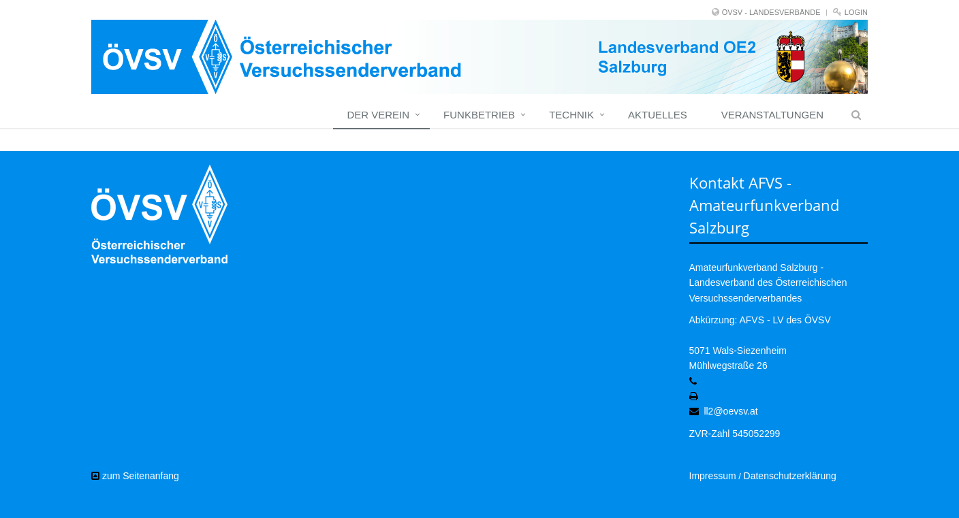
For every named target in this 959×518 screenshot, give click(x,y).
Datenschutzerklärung (790, 475)
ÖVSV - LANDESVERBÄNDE (771, 12)
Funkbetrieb (479, 114)
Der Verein (378, 114)
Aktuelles (657, 114)
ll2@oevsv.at (730, 411)
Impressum (712, 475)
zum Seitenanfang (135, 475)
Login (856, 12)
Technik (571, 114)
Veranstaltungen (772, 114)
